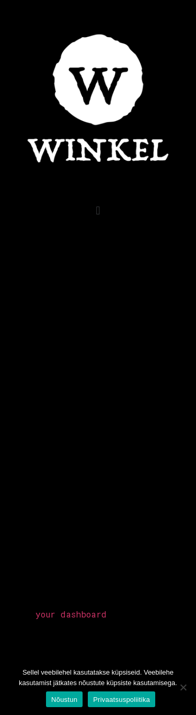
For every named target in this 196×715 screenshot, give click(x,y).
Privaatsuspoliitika (121, 699)
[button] (98, 210)
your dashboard (71, 614)
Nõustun (64, 699)
